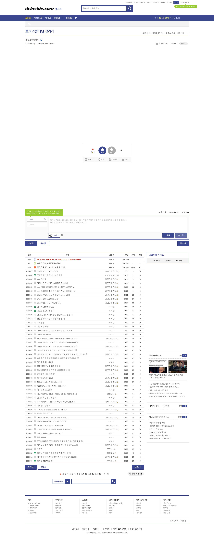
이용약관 (106, 529)
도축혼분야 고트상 (43, 414)
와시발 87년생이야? (43, 461)
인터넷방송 (167, 503)
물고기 (138, 508)
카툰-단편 (166, 513)
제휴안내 (85, 529)
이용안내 (180, 33)
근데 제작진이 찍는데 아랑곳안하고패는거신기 (54, 338)
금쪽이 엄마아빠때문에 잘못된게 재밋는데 (53, 429)
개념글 (43, 243)
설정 (144, 33)
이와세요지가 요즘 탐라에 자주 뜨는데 (51, 453)
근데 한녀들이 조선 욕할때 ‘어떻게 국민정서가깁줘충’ (57, 441)
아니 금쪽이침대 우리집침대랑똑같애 (50, 370)
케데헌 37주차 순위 (157, 423)
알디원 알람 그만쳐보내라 (46, 299)
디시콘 (169, 2)
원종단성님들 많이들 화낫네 (160, 439)
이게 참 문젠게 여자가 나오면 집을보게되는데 (54, 350)
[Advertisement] (49, 70)
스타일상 (39, 323)
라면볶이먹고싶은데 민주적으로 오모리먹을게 (54, 457)
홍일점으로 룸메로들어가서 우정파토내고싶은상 (55, 358)
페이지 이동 (135, 474)
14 (96, 474)
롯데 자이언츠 (87, 510)
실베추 (88, 159)
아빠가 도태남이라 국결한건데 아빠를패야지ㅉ (54, 346)
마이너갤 (129, 2)
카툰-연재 (166, 510)
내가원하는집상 (42, 390)
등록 (168, 235)
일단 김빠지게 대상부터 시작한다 (49, 421)
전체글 (31, 243)
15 (100, 474)
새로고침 (185, 212)
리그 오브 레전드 (34, 503)
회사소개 (75, 529)
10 (83, 474)
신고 (125, 159)
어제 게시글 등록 (167, 18)
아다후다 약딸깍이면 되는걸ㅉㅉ (49, 425)
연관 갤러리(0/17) (156, 33)
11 (86, 474)
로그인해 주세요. (156, 255)
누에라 (38, 449)
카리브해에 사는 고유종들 (158, 390)
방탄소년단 (59, 510)
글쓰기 (183, 243)
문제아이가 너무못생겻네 (46, 271)
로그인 (176, 2)
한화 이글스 (86, 505)
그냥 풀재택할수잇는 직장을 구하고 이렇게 (53, 331)
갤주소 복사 (170, 33)
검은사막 (31, 510)
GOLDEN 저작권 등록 (158, 432)
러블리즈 (58, 505)
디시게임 (156, 2)
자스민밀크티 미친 (43, 311)
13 (93, 474)
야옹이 (138, 505)
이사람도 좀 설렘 (42, 362)
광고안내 (96, 529)
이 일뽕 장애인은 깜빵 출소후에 (162, 426)
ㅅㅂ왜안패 (40, 279)
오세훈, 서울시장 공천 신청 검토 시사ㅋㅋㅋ (165, 393)
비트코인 (112, 505)
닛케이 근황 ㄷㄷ (156, 429)
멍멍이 (138, 503)
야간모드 (185, 2)
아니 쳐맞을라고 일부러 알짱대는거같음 (52, 295)
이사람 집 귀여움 (42, 335)
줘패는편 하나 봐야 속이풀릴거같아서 (51, 283)
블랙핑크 (58, 503)
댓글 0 (183, 43)
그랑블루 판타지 (33, 505)
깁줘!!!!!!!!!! (40, 437)
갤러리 (28, 18)
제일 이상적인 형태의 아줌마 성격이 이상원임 (54, 394)
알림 (179, 261)
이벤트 (163, 2)
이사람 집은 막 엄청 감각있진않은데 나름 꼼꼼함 (55, 342)
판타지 (165, 508)
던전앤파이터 (32, 513)
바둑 (110, 510)
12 (89, 474)
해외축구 (85, 513)
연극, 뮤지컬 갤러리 (170, 505)
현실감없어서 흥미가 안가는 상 (48, 319)
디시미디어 (154, 406)
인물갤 (142, 2)
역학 (110, 513)
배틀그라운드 (32, 508)
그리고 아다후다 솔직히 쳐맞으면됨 (50, 418)
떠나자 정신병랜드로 (44, 307)
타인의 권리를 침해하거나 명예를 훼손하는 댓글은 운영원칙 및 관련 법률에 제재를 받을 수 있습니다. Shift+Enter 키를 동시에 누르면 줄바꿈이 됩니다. (88, 221)
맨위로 (183, 521)
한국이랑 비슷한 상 (43, 374)
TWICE (57, 513)
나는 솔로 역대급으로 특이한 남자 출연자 (164, 384)
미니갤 (136, 2)
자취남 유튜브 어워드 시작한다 (48, 433)
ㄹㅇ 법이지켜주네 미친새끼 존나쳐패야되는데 (54, 291)
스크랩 (157, 43)
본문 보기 (163, 212)
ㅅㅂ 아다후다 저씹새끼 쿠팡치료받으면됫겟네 (54, 402)
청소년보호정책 (136, 529)
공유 (101, 159)
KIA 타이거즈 (86, 508)
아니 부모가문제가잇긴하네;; (47, 303)
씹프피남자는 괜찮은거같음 (47, 382)
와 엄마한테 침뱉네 (43, 378)
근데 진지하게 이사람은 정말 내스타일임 (52, 315)
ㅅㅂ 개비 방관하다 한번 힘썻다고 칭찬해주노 (54, 287)
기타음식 (139, 513)
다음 (104, 474)
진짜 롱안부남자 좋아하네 (46, 366)
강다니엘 (58, 508)
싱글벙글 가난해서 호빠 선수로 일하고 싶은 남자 (167, 396)
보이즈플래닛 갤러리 (39, 31)
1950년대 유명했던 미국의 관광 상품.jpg (164, 387)
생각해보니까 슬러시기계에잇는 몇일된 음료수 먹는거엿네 (59, 354)
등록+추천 (181, 235)
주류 (137, 510)
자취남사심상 (41, 406)
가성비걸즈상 (41, 327)
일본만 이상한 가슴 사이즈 (160, 435)
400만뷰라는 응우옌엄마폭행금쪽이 (50, 386)
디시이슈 (165, 406)
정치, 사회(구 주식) (116, 503)
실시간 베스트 (155, 355)
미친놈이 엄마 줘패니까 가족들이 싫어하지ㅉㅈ (55, 445)
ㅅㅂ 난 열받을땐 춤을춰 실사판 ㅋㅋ (50, 410)
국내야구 (85, 503)
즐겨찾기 (157, 261)
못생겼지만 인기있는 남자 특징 (48, 275)
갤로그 (149, 2)
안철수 (111, 508)
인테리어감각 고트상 (44, 398)
